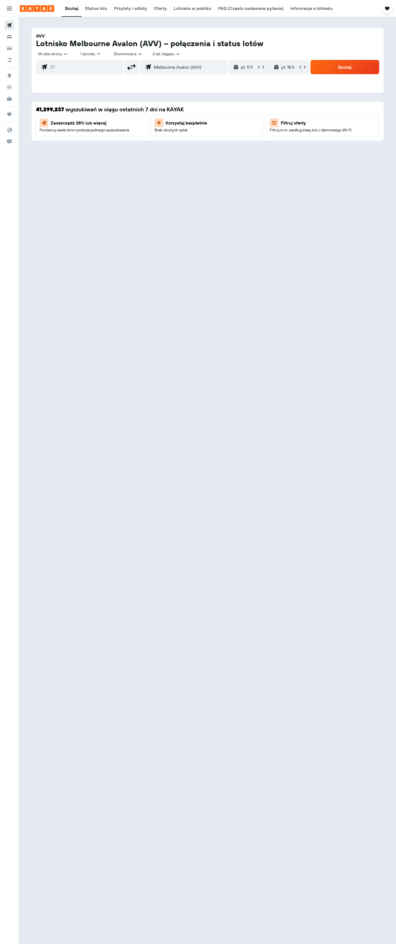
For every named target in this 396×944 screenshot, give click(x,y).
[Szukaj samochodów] (9, 48)
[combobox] (53, 54)
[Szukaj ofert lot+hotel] (9, 59)
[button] (9, 8)
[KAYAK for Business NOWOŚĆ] (9, 98)
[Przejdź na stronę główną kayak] (37, 8)
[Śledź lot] (9, 87)
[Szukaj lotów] (9, 25)
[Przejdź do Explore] (9, 75)
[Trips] (9, 114)
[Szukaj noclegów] (9, 36)
